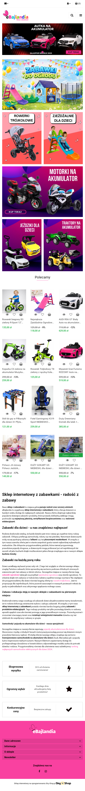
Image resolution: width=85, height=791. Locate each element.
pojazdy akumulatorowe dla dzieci (58, 629)
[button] (78, 3)
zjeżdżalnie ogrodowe (48, 575)
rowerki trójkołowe (61, 581)
